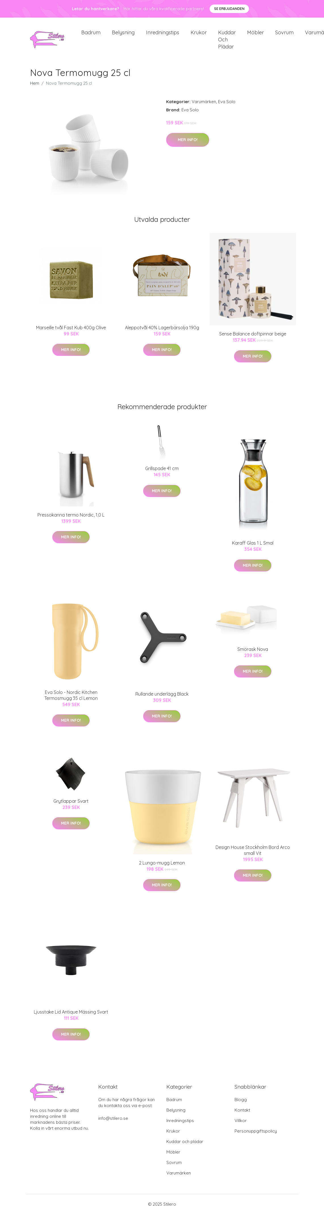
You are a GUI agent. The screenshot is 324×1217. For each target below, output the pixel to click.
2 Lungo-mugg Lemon (162, 865)
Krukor (199, 34)
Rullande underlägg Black (162, 697)
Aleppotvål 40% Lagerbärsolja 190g (162, 330)
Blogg (241, 1102)
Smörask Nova (252, 652)
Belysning (123, 34)
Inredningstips (162, 34)
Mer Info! (188, 142)
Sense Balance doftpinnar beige (252, 337)
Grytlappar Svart (71, 804)
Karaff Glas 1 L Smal (252, 546)
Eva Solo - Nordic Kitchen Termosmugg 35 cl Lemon (71, 698)
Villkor (241, 1123)
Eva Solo (226, 104)
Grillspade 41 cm (162, 471)
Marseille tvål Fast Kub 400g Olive (71, 330)
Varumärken (204, 104)
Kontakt (242, 1113)
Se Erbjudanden (229, 9)
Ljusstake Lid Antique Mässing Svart (71, 1015)
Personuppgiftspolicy (256, 1134)
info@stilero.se (113, 1121)
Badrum (91, 34)
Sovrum (284, 34)
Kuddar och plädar (227, 41)
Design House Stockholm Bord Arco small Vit (253, 853)
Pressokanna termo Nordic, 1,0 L (70, 518)
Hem (34, 86)
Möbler (255, 34)
